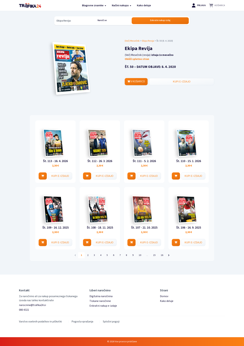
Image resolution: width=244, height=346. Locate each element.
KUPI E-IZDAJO (181, 81)
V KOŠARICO (136, 81)
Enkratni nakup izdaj (160, 20)
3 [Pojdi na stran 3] (94, 255)
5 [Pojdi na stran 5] (107, 255)
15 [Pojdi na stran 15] (154, 255)
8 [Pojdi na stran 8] (126, 255)
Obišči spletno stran (137, 59)
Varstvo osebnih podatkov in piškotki (40, 321)
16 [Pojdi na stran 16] (162, 255)
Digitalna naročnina (101, 296)
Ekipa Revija (148, 41)
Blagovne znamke (94, 5)
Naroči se (102, 20)
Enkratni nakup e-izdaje (103, 306)
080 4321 (24, 310)
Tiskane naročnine (100, 301)
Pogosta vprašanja (82, 321)
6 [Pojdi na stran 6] (113, 255)
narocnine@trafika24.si (32, 305)
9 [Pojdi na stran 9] (133, 255)
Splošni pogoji (111, 321)
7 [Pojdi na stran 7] (120, 255)
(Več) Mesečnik (132, 41)
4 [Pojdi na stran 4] (100, 255)
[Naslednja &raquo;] (169, 255)
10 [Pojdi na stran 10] (140, 255)
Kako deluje (144, 5)
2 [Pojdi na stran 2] (87, 255)
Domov (164, 296)
